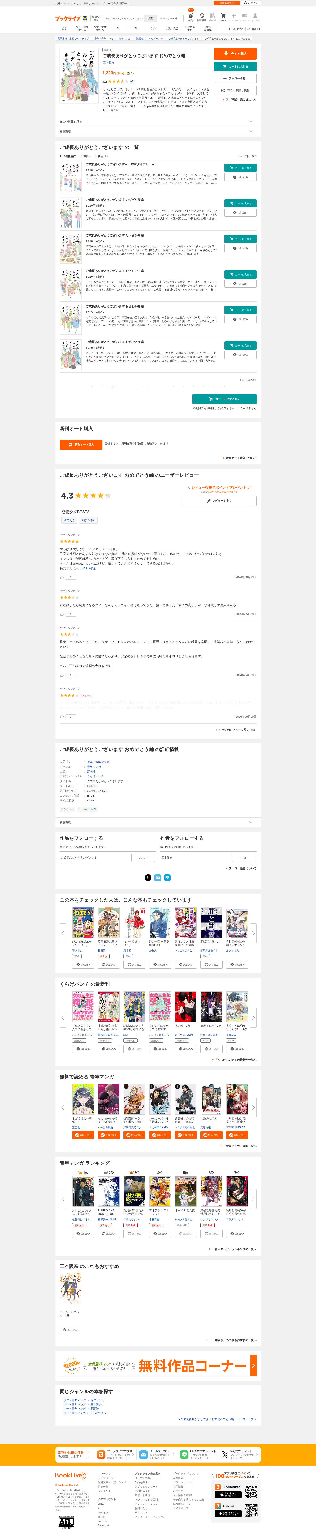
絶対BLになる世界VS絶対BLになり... (133, 1029)
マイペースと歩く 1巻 (69, 1313)
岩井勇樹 (180, 1034)
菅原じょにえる (107, 1034)
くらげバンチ (95, 776)
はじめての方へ (236, 28)
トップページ (105, 1478)
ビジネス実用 (190, 28)
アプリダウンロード (146, 1486)
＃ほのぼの (88, 520)
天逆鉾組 (205, 1127)
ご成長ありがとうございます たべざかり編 (115, 235)
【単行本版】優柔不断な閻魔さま (236, 1122)
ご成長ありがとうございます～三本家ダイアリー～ (120, 164)
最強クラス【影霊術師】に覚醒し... (184, 945)
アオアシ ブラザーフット (159, 1212)
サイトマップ (180, 1508)
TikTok (101, 1516)
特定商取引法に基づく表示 (188, 1499)
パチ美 (76, 1034)
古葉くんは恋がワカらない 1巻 (236, 1027)
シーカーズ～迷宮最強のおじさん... (159, 1122)
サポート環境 (142, 1495)
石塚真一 (103, 1219)
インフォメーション (146, 1504)
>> (223, 386)
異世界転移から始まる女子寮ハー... (236, 945)
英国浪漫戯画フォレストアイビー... (107, 945)
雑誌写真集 (208, 28)
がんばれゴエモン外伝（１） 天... (82, 945)
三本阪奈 (108, 62)
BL (118, 28)
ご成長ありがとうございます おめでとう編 (115, 342)
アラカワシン (131, 1219)
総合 (64, 28)
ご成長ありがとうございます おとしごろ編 (115, 271)
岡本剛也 (189, 1127)
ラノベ (154, 28)
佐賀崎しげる (80, 1219)
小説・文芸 (172, 28)
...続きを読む (88, 568)
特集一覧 (103, 1486)
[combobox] (123, 18)
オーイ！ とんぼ (185, 1210)
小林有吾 (154, 1219)
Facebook (103, 1525)
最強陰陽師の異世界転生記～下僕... (210, 1214)
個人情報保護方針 (183, 1495)
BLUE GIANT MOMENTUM (106, 1212)
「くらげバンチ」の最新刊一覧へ (236, 1059)
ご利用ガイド (254, 28)
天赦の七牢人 (208, 1118)
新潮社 (91, 771)
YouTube (103, 1521)
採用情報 (178, 1486)
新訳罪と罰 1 (209, 941)
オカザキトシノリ (210, 1219)
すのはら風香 (105, 1127)
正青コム (231, 1034)
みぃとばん (232, 950)
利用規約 (178, 1490)
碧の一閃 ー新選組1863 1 (159, 943)
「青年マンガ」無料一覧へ (240, 1146)
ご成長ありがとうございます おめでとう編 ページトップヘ (217, 1419)
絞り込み (96, 18)
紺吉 (126, 1034)
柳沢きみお (206, 950)
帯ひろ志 (77, 950)
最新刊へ (102, 156)
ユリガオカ (181, 950)
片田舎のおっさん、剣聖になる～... (82, 1214)
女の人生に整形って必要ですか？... (159, 1029)
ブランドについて (183, 1482)
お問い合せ (141, 1508)
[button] (83, 965)
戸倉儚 (144, 1219)
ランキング (104, 1490)
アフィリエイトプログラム (150, 1516)
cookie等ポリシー (183, 1504)
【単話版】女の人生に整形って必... (82, 1029)
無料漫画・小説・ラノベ (112, 1482)
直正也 (76, 1127)
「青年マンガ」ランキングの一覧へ (234, 1249)
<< (92, 386)
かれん (153, 950)
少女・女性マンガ (100, 28)
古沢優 (193, 1219)
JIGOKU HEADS (235, 1127)
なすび (193, 950)
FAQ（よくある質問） (147, 1499)
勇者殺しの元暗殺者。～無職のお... (184, 1122)
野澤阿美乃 (129, 1127)
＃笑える (69, 520)
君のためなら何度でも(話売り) (107, 1120)
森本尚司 (218, 1034)
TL (136, 28)
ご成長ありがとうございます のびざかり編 (115, 199)
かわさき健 (181, 1219)
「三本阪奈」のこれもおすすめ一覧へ (233, 1340)
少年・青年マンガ (82, 28)
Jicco (190, 1034)
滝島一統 (205, 1034)
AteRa (164, 1127)
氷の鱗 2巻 (182, 1025)
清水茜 (127, 950)
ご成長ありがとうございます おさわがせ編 (115, 306)
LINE (101, 1503)
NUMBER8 (116, 1219)
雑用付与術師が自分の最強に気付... (133, 1214)
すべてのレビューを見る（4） (237, 729)
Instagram (103, 1512)
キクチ (178, 1127)
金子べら (87, 1034)
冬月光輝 (143, 1127)
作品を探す (141, 1482)
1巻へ (86, 156)
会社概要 (178, 1478)
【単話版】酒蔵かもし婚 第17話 (107, 1029)
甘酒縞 (101, 950)
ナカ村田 (154, 1127)
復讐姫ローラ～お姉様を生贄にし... (133, 1122)
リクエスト (141, 1512)
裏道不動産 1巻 (210, 1025)
